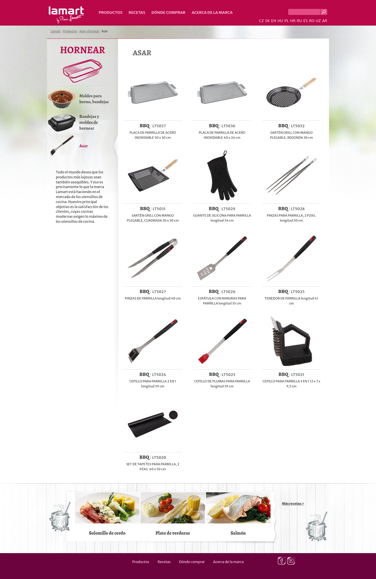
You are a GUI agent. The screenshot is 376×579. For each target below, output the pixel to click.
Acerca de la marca (212, 12)
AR (324, 20)
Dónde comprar (169, 12)
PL (286, 20)
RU (299, 20)
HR (292, 20)
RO (311, 20)
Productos (110, 12)
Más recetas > (293, 503)
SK (267, 20)
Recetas (137, 12)
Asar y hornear (89, 31)
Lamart (66, 15)
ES (305, 20)
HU (280, 20)
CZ (261, 20)
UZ (318, 20)
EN (273, 20)
